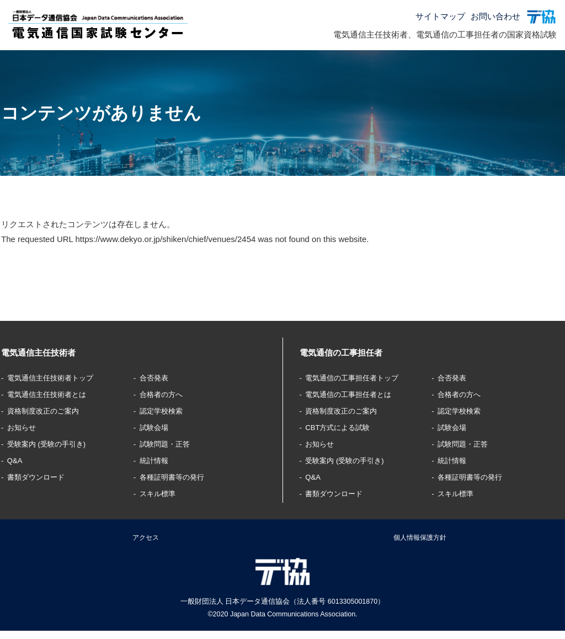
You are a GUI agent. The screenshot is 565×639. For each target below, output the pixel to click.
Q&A (17, 460)
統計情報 (156, 460)
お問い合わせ (495, 16)
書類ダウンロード (41, 476)
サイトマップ (440, 16)
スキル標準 (161, 493)
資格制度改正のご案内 (49, 410)
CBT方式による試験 (343, 427)
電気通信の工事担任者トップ (360, 377)
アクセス (145, 540)
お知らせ (24, 427)
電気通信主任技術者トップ (58, 377)
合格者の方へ (165, 394)
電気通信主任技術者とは (53, 394)
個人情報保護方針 (420, 540)
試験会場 (156, 427)
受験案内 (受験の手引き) (53, 443)
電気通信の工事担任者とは (356, 394)
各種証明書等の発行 (177, 476)
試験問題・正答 (169, 443)
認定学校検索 (165, 410)
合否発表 (156, 377)
